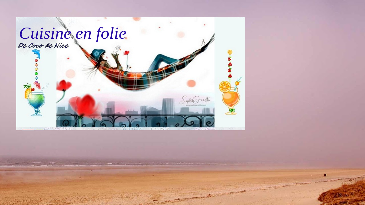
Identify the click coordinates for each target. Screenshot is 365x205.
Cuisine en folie (73, 33)
